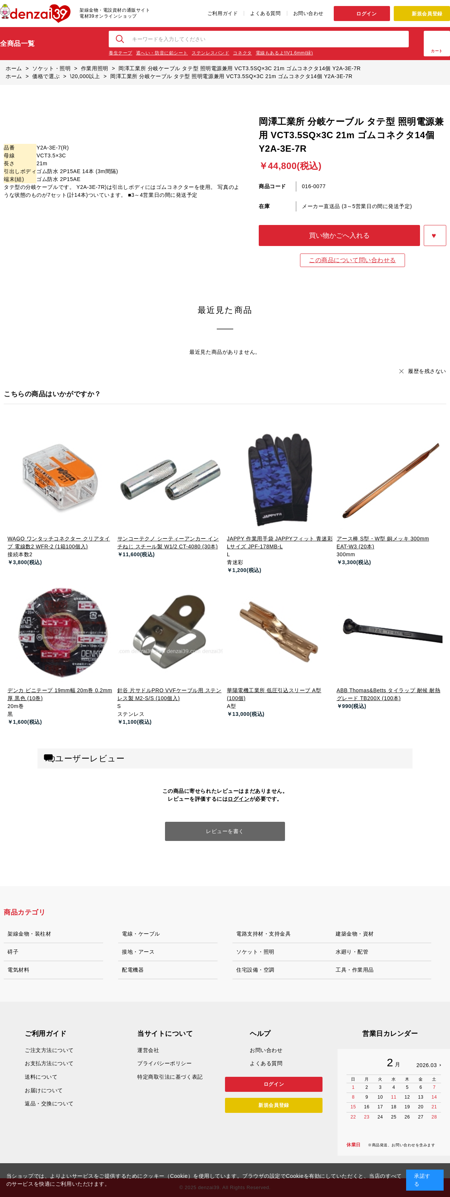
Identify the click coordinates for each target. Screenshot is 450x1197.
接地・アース (138, 952)
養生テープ (120, 53)
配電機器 (133, 970)
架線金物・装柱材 (29, 934)
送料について (41, 1077)
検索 (120, 39)
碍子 (13, 952)
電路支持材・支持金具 (263, 934)
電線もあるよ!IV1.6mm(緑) (284, 53)
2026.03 (426, 1065)
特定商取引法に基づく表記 (170, 1077)
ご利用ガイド (222, 13)
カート (437, 51)
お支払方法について (49, 1063)
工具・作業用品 (355, 970)
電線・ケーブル (141, 934)
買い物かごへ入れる (339, 235)
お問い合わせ (308, 13)
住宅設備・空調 (255, 970)
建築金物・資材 (355, 934)
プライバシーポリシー (164, 1063)
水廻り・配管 (352, 952)
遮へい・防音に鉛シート (162, 53)
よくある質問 (265, 13)
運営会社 (148, 1050)
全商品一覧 (17, 43)
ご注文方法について (49, 1050)
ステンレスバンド (210, 53)
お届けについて (44, 1090)
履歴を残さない (427, 371)
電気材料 (18, 970)
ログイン (366, 14)
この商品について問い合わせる (352, 260)
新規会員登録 (427, 14)
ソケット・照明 (255, 952)
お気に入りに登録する (435, 235)
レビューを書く (225, 831)
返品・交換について (49, 1103)
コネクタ (242, 53)
